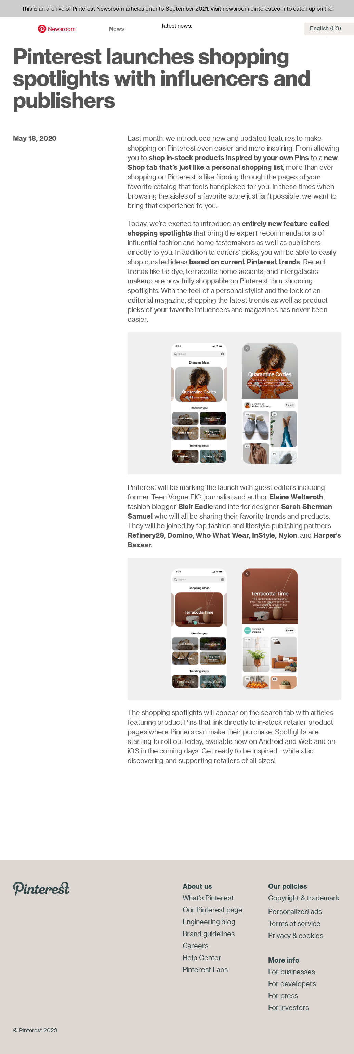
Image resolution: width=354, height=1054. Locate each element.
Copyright (283, 897)
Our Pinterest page (212, 909)
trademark (323, 897)
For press (283, 994)
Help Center (202, 955)
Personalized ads (295, 911)
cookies (311, 934)
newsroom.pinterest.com (254, 8)
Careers (195, 944)
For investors (288, 1005)
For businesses (291, 970)
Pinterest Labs (205, 967)
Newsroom (36, 26)
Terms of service (294, 922)
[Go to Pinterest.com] (41, 888)
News (91, 26)
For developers (292, 982)
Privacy (279, 934)
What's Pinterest (208, 897)
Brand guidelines (209, 932)
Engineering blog (209, 920)
